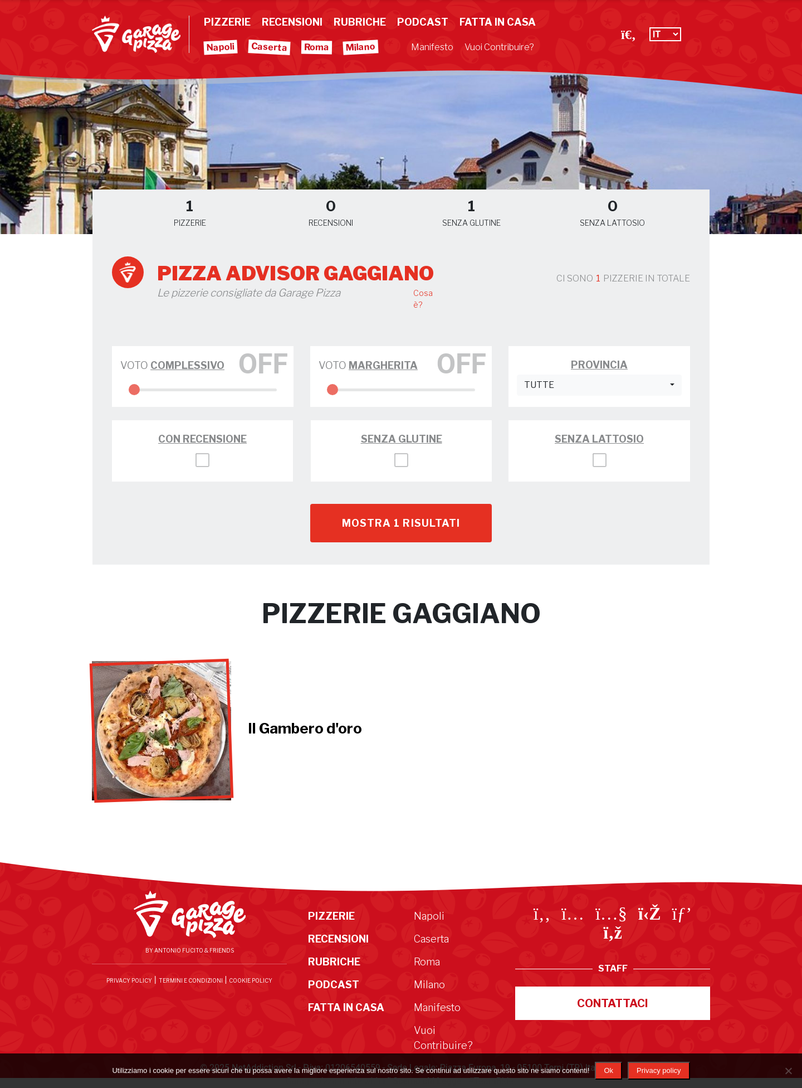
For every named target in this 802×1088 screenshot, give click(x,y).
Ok (608, 1070)
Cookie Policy (250, 980)
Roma (316, 47)
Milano (361, 47)
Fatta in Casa (497, 22)
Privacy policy (659, 1070)
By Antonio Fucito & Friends (189, 950)
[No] (788, 1070)
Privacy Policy (129, 980)
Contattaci (612, 1003)
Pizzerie (227, 22)
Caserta (269, 47)
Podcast (422, 22)
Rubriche (360, 22)
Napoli (221, 47)
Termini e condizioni (191, 980)
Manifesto (432, 47)
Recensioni (292, 22)
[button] (599, 385)
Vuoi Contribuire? (499, 47)
